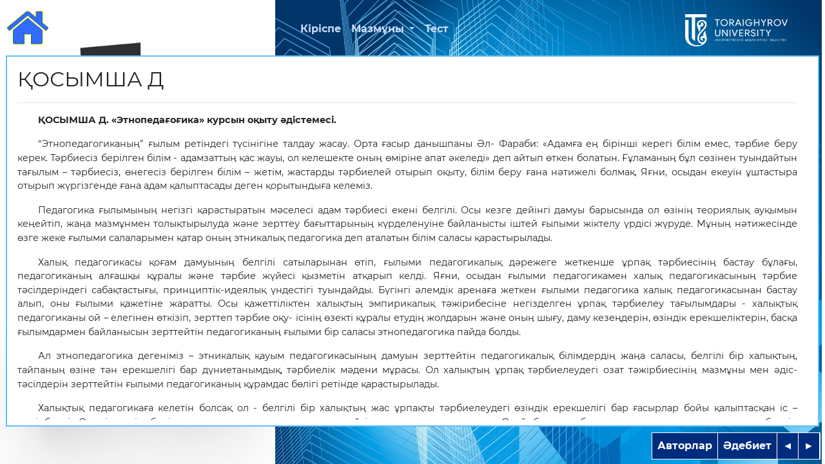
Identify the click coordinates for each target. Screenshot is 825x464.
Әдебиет (747, 446)
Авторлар (684, 446)
